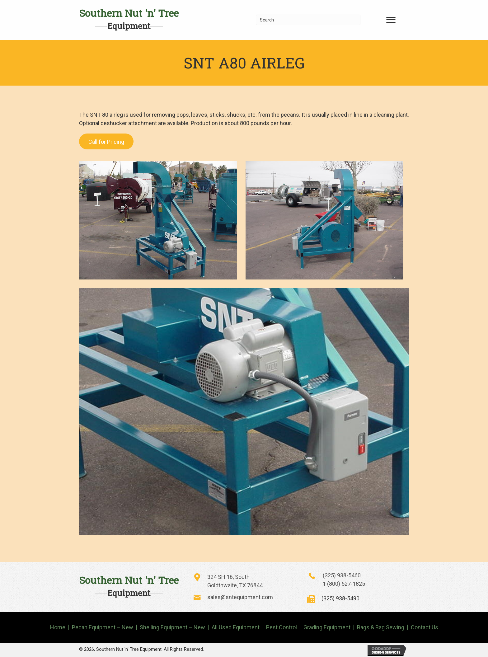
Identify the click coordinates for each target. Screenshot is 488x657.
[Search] (308, 20)
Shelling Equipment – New (172, 627)
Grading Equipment (326, 627)
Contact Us (424, 627)
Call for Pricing (106, 141)
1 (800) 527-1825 (344, 583)
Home (57, 627)
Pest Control (281, 627)
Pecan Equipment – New (102, 627)
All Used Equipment (236, 627)
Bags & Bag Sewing (380, 627)
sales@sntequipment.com (240, 597)
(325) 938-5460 (342, 575)
